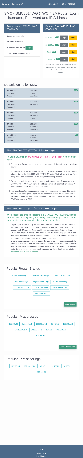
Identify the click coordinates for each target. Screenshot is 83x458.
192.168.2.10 (50, 59)
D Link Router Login (60, 282)
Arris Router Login (42, 293)
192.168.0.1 (49, 45)
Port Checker (41, 456)
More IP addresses (68, 347)
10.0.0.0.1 (55, 324)
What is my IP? (41, 453)
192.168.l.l (55, 366)
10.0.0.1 (48, 52)
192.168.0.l (41, 372)
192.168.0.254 (61, 330)
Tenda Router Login (21, 287)
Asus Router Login (40, 287)
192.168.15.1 (68, 324)
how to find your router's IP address (24, 252)
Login (29, 48)
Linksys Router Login (60, 287)
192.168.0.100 (41, 336)
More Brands (70, 304)
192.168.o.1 (15, 366)
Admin (73, 38)
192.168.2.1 (49, 38)
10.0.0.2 (49, 330)
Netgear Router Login (41, 282)
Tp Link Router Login (62, 276)
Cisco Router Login (21, 282)
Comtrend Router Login (40, 276)
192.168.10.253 (21, 330)
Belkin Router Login (19, 276)
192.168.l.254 (29, 366)
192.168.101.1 (41, 324)
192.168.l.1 (67, 366)
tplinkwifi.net (27, 324)
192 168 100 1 (36, 330)
